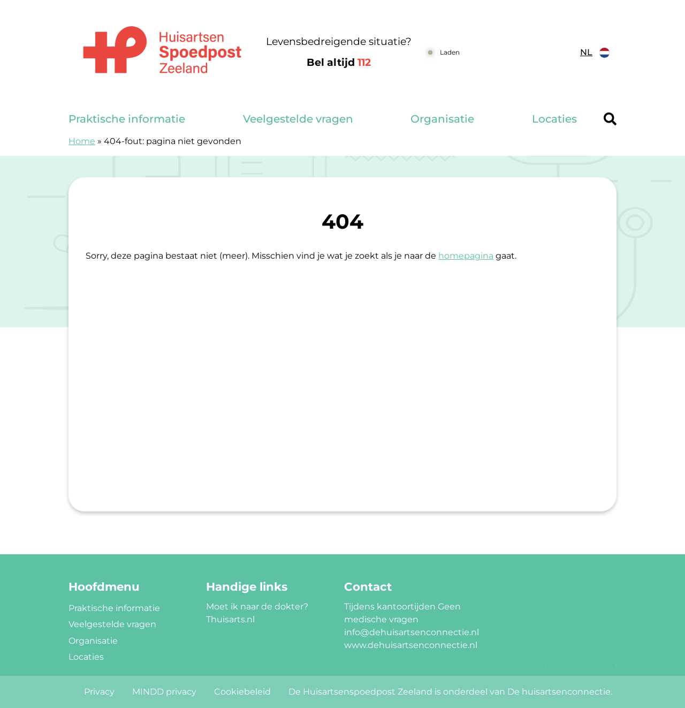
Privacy (99, 692)
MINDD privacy (164, 692)
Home (81, 141)
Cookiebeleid (242, 692)
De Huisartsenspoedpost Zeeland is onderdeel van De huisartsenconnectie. (450, 692)
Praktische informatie (126, 118)
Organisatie (442, 118)
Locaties (554, 118)
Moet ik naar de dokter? (257, 606)
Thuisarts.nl (230, 619)
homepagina (465, 256)
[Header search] (610, 119)
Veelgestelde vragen (298, 118)
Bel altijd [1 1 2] (339, 62)
